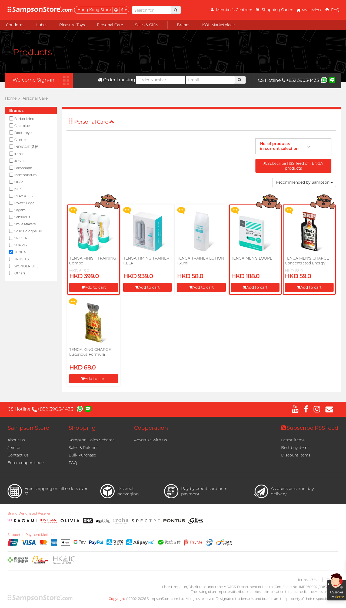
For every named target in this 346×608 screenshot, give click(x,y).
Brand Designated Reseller (29, 513)
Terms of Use (308, 580)
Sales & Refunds (83, 447)
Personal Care (94, 122)
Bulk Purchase (82, 455)
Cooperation (151, 428)
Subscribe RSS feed (309, 428)
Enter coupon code (26, 462)
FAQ (73, 462)
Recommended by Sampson (304, 182)
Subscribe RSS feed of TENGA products (293, 166)
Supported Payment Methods (31, 534)
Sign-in (45, 80)
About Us (16, 440)
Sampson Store (28, 428)
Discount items (295, 455)
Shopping (82, 428)
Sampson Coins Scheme (92, 440)
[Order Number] (160, 80)
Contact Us (18, 455)
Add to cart (93, 287)
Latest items (293, 440)
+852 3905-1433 (300, 80)
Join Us (14, 447)
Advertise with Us (150, 440)
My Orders (309, 10)
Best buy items (295, 447)
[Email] (210, 80)
